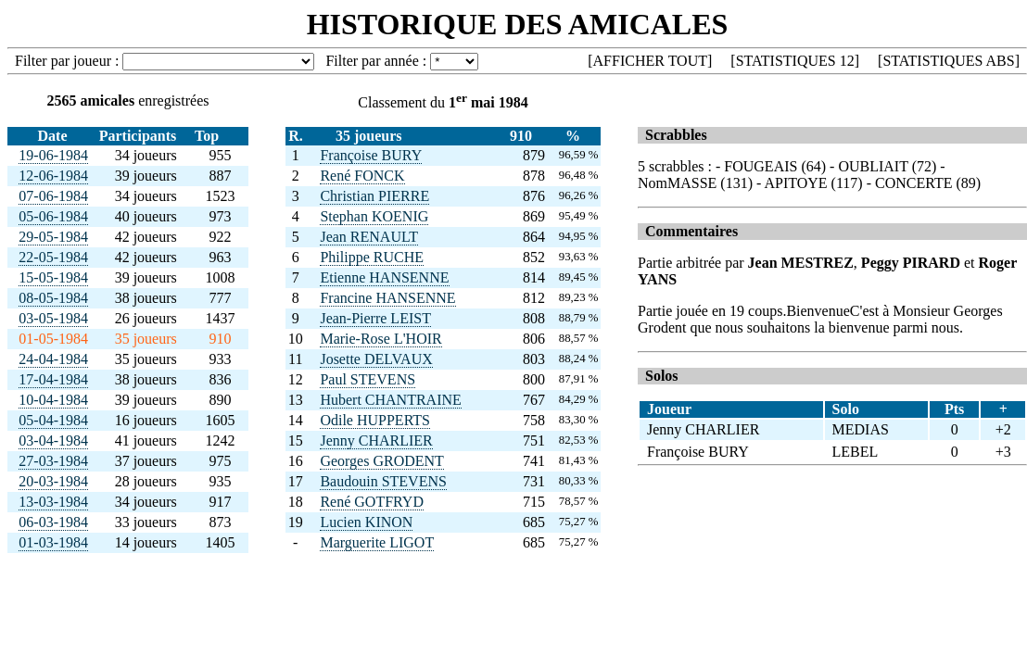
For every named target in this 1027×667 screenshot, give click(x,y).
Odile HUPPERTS (375, 420)
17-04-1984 (53, 379)
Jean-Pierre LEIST (375, 318)
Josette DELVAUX (376, 359)
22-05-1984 (53, 257)
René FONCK (362, 175)
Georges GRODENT (381, 461)
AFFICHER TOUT (650, 61)
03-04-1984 (53, 440)
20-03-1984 (53, 481)
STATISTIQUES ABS (948, 61)
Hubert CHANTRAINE (390, 400)
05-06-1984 (53, 216)
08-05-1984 (53, 298)
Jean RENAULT (369, 237)
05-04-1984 (53, 420)
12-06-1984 (53, 175)
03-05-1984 (53, 318)
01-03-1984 (53, 542)
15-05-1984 (53, 277)
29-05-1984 (53, 237)
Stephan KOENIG (374, 216)
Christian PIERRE (374, 196)
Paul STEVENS (367, 379)
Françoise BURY (371, 155)
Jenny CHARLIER (376, 440)
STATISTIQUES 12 (795, 61)
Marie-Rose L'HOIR (380, 338)
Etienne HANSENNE (384, 277)
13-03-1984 (53, 502)
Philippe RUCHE (372, 257)
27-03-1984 (53, 461)
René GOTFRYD (372, 502)
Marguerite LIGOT (377, 542)
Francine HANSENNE (387, 298)
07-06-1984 (53, 196)
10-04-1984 (53, 400)
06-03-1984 (53, 522)
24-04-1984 (53, 359)
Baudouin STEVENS (383, 481)
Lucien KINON (366, 522)
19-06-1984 (53, 155)
